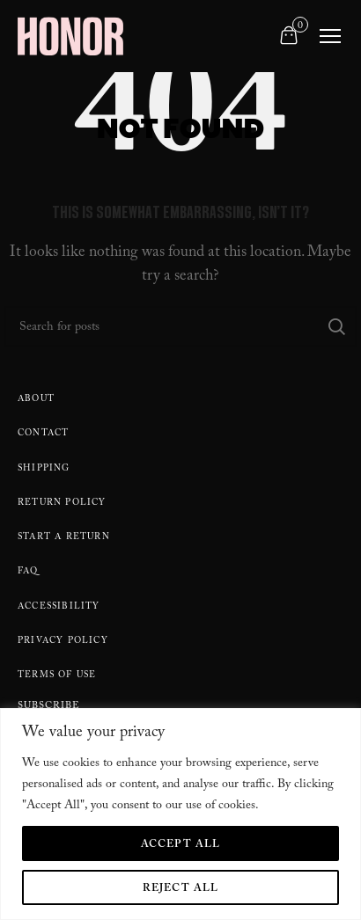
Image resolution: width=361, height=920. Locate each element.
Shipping (44, 469)
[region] (180, 814)
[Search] (180, 326)
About (36, 399)
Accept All (181, 845)
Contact (43, 434)
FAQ (28, 572)
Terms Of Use (57, 676)
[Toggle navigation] (330, 36)
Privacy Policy (63, 641)
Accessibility (59, 607)
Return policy (62, 503)
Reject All (181, 889)
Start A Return (64, 537)
